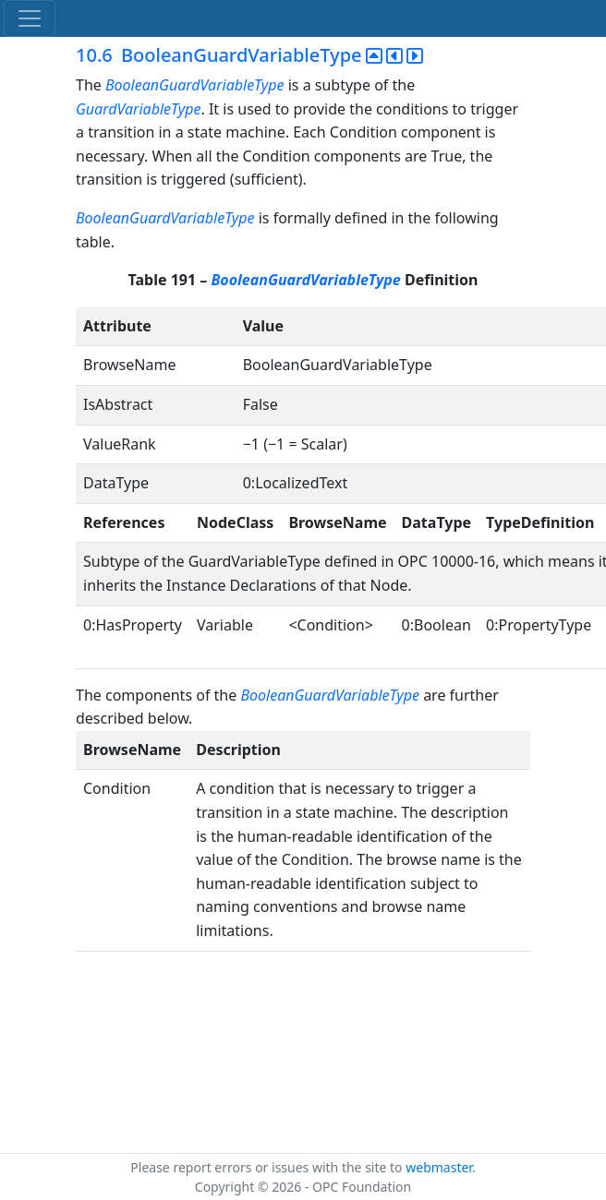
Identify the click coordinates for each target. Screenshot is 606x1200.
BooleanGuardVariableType (195, 85)
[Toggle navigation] (29, 18)
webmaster (439, 1167)
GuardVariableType (138, 109)
